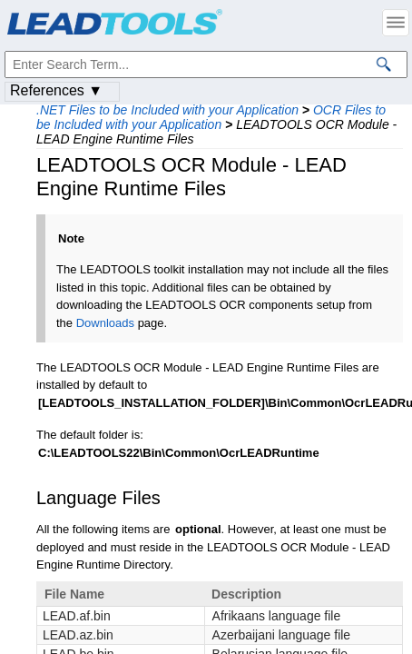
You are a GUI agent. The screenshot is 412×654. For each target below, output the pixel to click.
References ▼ (56, 90)
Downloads (105, 323)
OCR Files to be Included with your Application (211, 117)
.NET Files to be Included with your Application (167, 110)
